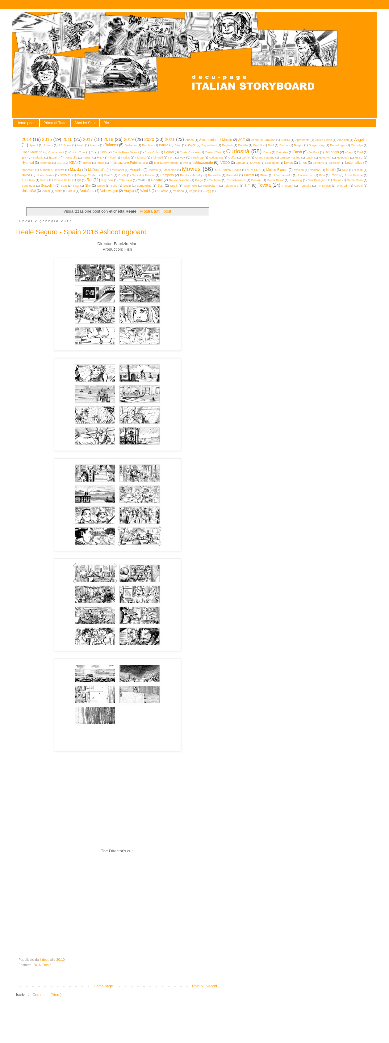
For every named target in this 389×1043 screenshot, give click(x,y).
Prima (44, 180)
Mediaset (118, 170)
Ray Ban (107, 180)
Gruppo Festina (290, 157)
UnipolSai (29, 191)
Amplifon (343, 140)
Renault (156, 180)
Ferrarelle (71, 157)
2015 (47, 139)
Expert (53, 157)
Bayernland (209, 145)
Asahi (80, 145)
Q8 (79, 180)
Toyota (264, 185)
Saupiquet (28, 185)
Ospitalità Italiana (143, 175)
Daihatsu (282, 152)
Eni (24, 157)
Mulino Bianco (276, 170)
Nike (345, 170)
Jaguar (240, 162)
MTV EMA (253, 170)
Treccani (287, 185)
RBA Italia (125, 180)
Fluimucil (157, 157)
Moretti (153, 170)
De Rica (314, 152)
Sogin (127, 185)
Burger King (316, 145)
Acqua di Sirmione (263, 140)
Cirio (103, 152)
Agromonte (302, 140)
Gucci (309, 157)
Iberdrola (46, 162)
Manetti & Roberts (52, 170)
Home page (26, 123)
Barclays (147, 145)
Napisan (315, 170)
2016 (68, 139)
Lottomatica (353, 162)
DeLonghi (331, 152)
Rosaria (256, 180)
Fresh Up (197, 157)
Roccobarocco (236, 180)
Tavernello (190, 185)
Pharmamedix (283, 175)
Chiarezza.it (56, 152)
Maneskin (28, 170)
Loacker (334, 162)
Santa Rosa (355, 180)
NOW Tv (65, 175)
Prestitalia (28, 180)
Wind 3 (145, 191)
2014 (26, 139)
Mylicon (299, 170)
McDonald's (96, 170)
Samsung (296, 180)
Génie (246, 157)
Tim (248, 185)
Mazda (75, 169)
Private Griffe (62, 180)
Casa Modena (32, 152)
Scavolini (47, 185)
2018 (108, 139)
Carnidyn (357, 145)
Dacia (267, 152)
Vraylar (129, 191)
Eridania (37, 157)
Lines (303, 162)
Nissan (358, 170)
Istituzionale (203, 162)
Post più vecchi (204, 986)
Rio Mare (215, 180)
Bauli (177, 145)
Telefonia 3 (231, 185)
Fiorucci (140, 157)
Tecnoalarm (210, 185)
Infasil (100, 162)
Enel (360, 152)
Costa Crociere (189, 152)
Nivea (26, 175)
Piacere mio (305, 175)
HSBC (359, 157)
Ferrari (87, 157)
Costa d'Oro (213, 152)
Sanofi (337, 180)
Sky (87, 185)
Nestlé (331, 170)
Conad (169, 152)
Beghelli (227, 145)
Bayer (191, 145)
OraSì (122, 175)
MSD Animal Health (228, 170)
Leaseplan (271, 162)
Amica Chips (323, 140)
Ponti (334, 175)
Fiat (99, 157)
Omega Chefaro (87, 175)
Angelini (360, 140)
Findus (125, 157)
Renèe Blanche (179, 180)
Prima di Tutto (55, 123)
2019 (129, 139)
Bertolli (257, 145)
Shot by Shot (85, 123)
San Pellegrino (317, 180)
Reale (47, 965)
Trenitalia (305, 185)
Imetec (86, 162)
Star (160, 185)
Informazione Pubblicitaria (129, 162)
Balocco (111, 145)
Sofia (114, 185)
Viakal (46, 191)
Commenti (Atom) (46, 995)
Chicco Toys (77, 152)
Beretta (243, 145)
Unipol (358, 185)
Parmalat (232, 175)
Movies (191, 169)
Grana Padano (264, 157)
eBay (348, 152)
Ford (171, 157)
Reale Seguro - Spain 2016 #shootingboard (81, 232)
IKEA (73, 162)
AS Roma (64, 145)
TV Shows (324, 185)
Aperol (33, 145)
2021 (170, 139)
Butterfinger (337, 145)
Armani (48, 145)
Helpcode (343, 157)
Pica (322, 175)
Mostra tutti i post (155, 211)
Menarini (136, 170)
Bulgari (298, 145)
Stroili (174, 185)
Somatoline (144, 185)
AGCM (285, 140)
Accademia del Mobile (215, 140)
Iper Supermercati (166, 162)
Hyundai (28, 162)
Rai (89, 180)
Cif (92, 152)
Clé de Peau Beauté (126, 152)
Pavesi (249, 175)
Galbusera (216, 157)
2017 (88, 139)
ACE (241, 140)
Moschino (170, 170)
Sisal (76, 185)
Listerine (318, 162)
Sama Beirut (275, 180)
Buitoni (283, 145)
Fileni (111, 157)
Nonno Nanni (45, 175)
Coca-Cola (151, 152)
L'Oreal (255, 162)
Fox (182, 157)
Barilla (163, 145)
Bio (106, 123)
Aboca (189, 140)
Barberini (130, 145)
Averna (94, 145)
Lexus (288, 162)
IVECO (225, 162)
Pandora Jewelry (191, 175)
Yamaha (178, 191)
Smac (101, 185)
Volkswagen (109, 191)
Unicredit (343, 185)
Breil (271, 145)
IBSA (60, 162)
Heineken (325, 157)
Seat (64, 185)
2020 (149, 139)
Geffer (232, 157)
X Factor (162, 191)
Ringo (199, 180)
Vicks (58, 191)
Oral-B (108, 175)
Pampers (167, 175)
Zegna (193, 191)
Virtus (71, 191)
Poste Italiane (354, 175)
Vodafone (87, 191)
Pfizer (264, 175)
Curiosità (237, 151)
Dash (297, 152)
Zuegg (207, 191)
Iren (185, 162)
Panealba (214, 175)
